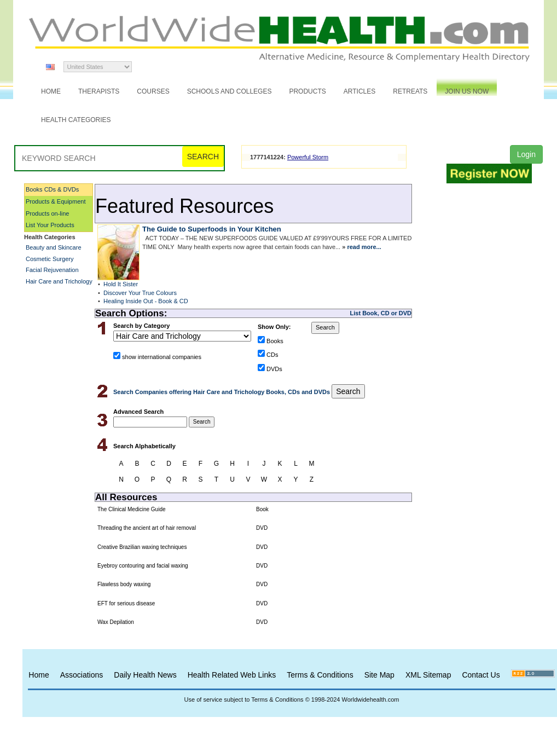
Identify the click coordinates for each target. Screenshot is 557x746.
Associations (81, 674)
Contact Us (481, 674)
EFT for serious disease (126, 603)
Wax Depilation (115, 622)
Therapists (98, 91)
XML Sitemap (428, 674)
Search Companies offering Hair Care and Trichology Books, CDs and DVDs (222, 392)
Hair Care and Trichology (59, 281)
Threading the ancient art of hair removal (146, 528)
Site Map (379, 674)
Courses (153, 91)
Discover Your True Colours (140, 293)
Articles (359, 91)
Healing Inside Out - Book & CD (145, 301)
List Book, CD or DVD (380, 313)
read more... (364, 247)
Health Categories (76, 120)
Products (307, 91)
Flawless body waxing (123, 584)
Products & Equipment (55, 201)
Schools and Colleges (229, 91)
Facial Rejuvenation (52, 270)
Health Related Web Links (232, 674)
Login (526, 154)
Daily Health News (145, 674)
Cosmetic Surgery (49, 259)
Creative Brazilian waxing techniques (142, 547)
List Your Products (50, 225)
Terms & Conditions (320, 674)
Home (51, 91)
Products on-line (47, 213)
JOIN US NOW (467, 91)
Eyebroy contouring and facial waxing (142, 566)
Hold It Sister (120, 284)
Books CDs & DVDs (52, 189)
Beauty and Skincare (54, 247)
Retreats (410, 91)
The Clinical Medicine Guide (131, 509)
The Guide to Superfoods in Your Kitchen (211, 229)
